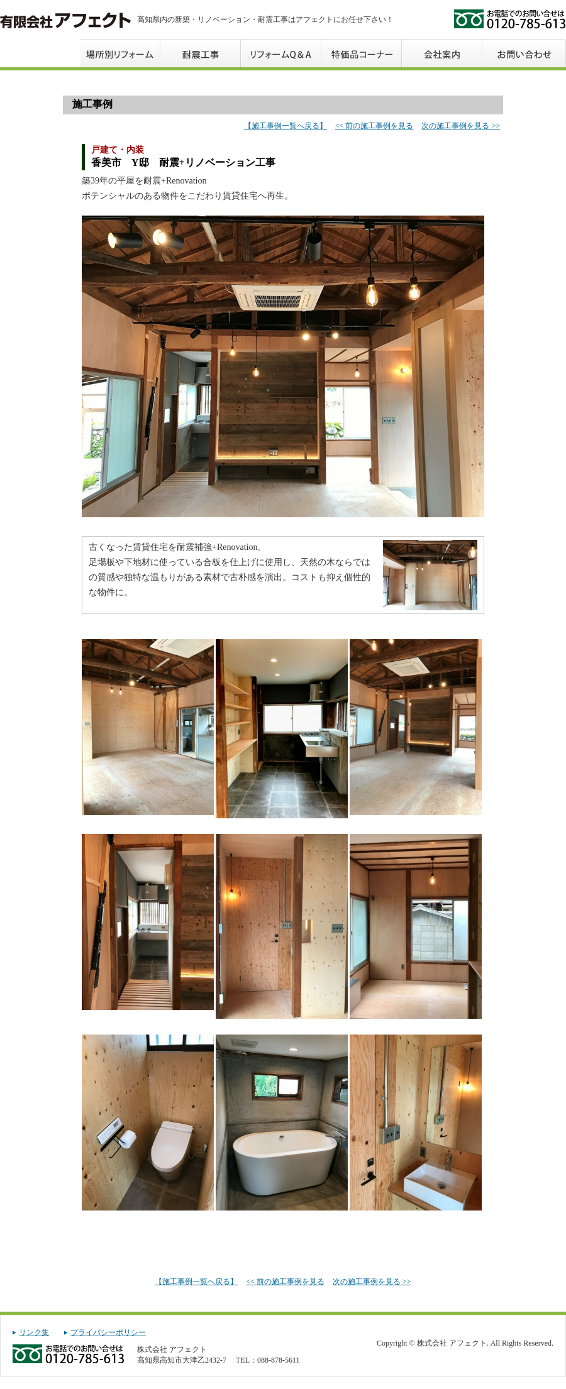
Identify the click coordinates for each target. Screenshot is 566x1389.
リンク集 (34, 1332)
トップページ (40, 53)
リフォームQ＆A (281, 53)
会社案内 (442, 53)
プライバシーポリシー (108, 1332)
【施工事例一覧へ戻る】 (285, 125)
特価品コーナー (362, 53)
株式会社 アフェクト (65, 20)
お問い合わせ (524, 53)
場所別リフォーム (120, 53)
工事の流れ (201, 53)
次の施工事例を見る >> (460, 125)
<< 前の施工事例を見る (374, 125)
